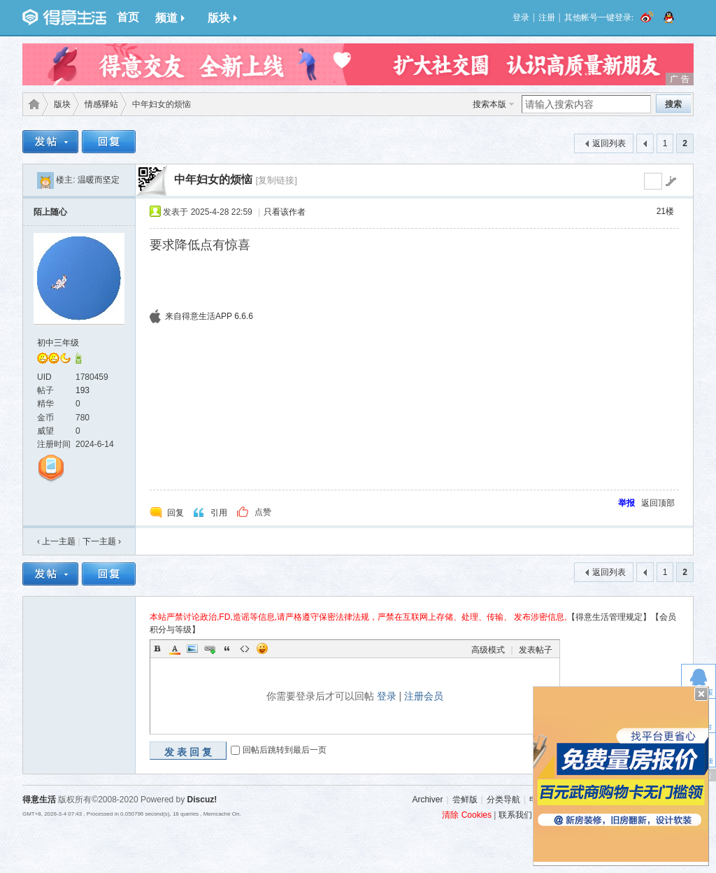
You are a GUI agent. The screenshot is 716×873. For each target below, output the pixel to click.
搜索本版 (489, 104)
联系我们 (515, 815)
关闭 (701, 694)
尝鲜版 (465, 799)
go (670, 181)
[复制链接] (275, 180)
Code (245, 648)
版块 (222, 18)
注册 (546, 17)
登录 (521, 17)
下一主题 (102, 541)
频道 (170, 18)
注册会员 (423, 696)
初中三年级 (58, 343)
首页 (128, 17)
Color (175, 648)
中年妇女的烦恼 (213, 179)
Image (192, 648)
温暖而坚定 (99, 180)
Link (210, 648)
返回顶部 (658, 503)
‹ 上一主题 (56, 541)
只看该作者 (285, 212)
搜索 (673, 104)
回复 (175, 513)
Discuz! (202, 799)
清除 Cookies (467, 815)
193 (83, 390)
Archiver (427, 799)
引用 (218, 513)
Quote (227, 648)
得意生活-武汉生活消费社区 (31, 104)
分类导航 (503, 799)
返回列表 (609, 143)
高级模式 (488, 650)
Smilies (262, 648)
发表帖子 (535, 650)
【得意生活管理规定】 (609, 617)
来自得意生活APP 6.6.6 (209, 316)
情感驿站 (101, 104)
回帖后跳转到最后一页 (285, 750)
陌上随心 (50, 212)
